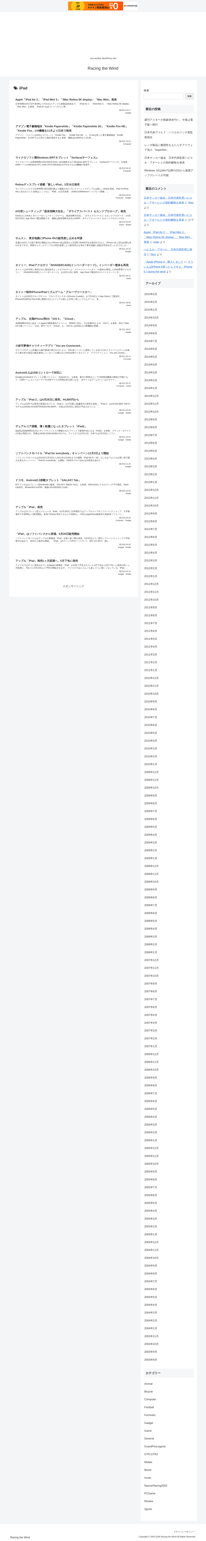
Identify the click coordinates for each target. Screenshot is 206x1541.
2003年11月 (151, 1336)
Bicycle (148, 1391)
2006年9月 (150, 1077)
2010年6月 (150, 725)
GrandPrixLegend (154, 1446)
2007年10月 (151, 975)
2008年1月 (150, 952)
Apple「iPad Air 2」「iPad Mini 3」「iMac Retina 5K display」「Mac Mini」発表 (168, 237)
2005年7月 (150, 1187)
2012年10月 (151, 505)
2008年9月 (150, 889)
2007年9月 (150, 983)
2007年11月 (151, 967)
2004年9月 (150, 1265)
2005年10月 (151, 1163)
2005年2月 (150, 1226)
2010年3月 (150, 748)
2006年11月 (151, 1061)
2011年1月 (150, 670)
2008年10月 (151, 881)
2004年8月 (150, 1273)
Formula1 (150, 1415)
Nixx (191, 202)
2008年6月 (150, 913)
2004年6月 (150, 1289)
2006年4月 (150, 1116)
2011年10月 (151, 599)
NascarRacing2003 (155, 1485)
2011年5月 (150, 638)
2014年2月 (150, 380)
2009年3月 (150, 842)
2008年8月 (150, 897)
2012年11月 (151, 497)
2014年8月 (150, 333)
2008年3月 (150, 936)
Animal (148, 1383)
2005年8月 (150, 1179)
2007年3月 (150, 1030)
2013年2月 (150, 474)
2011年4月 (150, 646)
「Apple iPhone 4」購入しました (164, 261)
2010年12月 (151, 678)
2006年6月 (150, 1101)
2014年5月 (150, 356)
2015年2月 (150, 301)
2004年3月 (150, 1312)
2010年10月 (151, 693)
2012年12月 (151, 489)
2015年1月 (150, 309)
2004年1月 (150, 1328)
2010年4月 (150, 740)
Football (149, 1407)
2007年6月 (150, 1007)
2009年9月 (150, 795)
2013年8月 (150, 427)
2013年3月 (150, 466)
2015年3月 (150, 294)
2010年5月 (150, 732)
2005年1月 (150, 1234)
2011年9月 (150, 607)
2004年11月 (151, 1249)
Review (148, 1501)
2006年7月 (150, 1093)
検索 (146, 90)
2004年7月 (150, 1281)
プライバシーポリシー (183, 1532)
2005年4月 (150, 1210)
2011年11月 (151, 591)
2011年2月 (150, 662)
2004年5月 (150, 1297)
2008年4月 (150, 928)
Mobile (148, 1462)
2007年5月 (150, 1015)
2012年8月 (150, 521)
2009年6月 (150, 819)
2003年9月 (150, 1351)
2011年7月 (150, 623)
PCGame (149, 1493)
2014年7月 (150, 341)
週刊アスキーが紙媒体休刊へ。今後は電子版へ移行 (168, 122)
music (147, 1477)
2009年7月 (150, 811)
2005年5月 (150, 1203)
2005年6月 (150, 1195)
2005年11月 (151, 1156)
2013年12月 (151, 396)
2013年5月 (150, 450)
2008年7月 (150, 905)
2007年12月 (151, 960)
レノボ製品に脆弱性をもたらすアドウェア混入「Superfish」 (168, 147)
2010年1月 (150, 764)
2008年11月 (151, 873)
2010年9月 (150, 701)
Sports (148, 1509)
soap (156, 241)
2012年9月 (150, 513)
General (149, 1438)
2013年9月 (150, 419)
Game (148, 1430)
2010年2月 (150, 756)
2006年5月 (150, 1108)
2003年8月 (150, 1359)
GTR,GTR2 (151, 1454)
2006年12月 (151, 1054)
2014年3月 (150, 372)
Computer (150, 1399)
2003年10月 (151, 1344)
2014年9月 (150, 325)
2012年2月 (150, 568)
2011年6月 (150, 630)
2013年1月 (150, 482)
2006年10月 (151, 1069)
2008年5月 (150, 920)
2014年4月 (150, 364)
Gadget (148, 1423)
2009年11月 (151, 779)
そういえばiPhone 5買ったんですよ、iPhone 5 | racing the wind (168, 266)
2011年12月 (151, 584)
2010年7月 (150, 717)
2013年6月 (150, 442)
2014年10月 (151, 317)
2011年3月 (150, 654)
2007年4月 (150, 1022)
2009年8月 (150, 803)
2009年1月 (150, 858)
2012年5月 (150, 544)
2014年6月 (150, 348)
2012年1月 (150, 576)
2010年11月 (151, 685)
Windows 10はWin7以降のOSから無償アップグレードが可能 (168, 173)
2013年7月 (150, 435)
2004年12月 (151, 1242)
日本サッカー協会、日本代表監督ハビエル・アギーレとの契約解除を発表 (168, 160)
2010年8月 (150, 709)
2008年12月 (151, 866)
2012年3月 (150, 560)
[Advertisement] (103, 33)
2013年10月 (151, 411)
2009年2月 (150, 850)
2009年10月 (151, 787)
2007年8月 (150, 991)
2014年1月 (150, 388)
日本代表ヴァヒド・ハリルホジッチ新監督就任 (168, 135)
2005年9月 (150, 1171)
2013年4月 (150, 458)
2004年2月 (150, 1320)
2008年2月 (150, 944)
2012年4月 (150, 552)
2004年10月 (151, 1257)
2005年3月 (150, 1218)
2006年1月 (150, 1140)
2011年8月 (150, 615)
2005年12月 (151, 1148)
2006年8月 (150, 1085)
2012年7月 (150, 529)
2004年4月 (150, 1304)
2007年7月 (150, 999)
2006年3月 (150, 1124)
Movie (148, 1469)
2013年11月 (151, 403)
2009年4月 (150, 834)
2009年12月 (151, 772)
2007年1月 (150, 1046)
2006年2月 (150, 1132)
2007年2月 (150, 1038)
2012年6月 (150, 537)
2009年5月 (150, 826)
